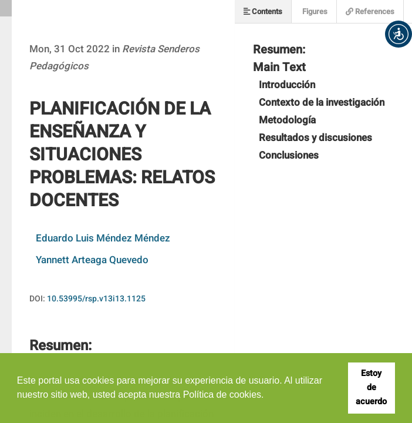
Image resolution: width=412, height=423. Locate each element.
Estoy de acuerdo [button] (371, 387)
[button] (398, 34)
